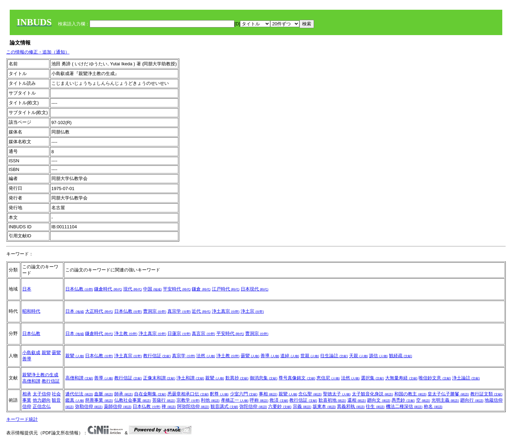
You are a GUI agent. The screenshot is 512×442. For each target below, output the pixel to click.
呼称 (259, 400)
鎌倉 (201, 289)
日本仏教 (79, 289)
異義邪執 (351, 406)
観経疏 (400, 355)
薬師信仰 (118, 406)
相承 (26, 393)
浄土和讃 (190, 377)
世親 (309, 355)
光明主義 (445, 400)
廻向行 (472, 400)
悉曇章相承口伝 (188, 393)
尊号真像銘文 (297, 377)
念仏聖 (310, 393)
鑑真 (74, 400)
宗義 (302, 406)
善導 (26, 358)
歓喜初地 (332, 400)
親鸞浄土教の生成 (40, 374)
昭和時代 (31, 311)
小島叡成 (31, 352)
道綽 (289, 355)
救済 (279, 400)
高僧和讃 (31, 381)
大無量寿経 (401, 377)
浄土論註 (466, 377)
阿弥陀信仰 (193, 406)
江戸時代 (226, 289)
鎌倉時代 (108, 289)
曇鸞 (56, 352)
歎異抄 (237, 377)
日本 (26, 289)
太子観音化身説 (372, 393)
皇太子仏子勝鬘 (448, 393)
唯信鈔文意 (435, 377)
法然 (205, 355)
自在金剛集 (150, 393)
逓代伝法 (79, 393)
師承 (123, 393)
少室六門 (244, 393)
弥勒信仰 (89, 406)
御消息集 (264, 377)
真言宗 (203, 333)
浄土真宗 (226, 311)
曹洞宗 (154, 311)
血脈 (103, 393)
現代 (132, 289)
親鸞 (46, 352)
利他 (210, 400)
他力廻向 (42, 400)
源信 (378, 355)
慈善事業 (99, 400)
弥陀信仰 (253, 406)
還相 (356, 400)
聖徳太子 (337, 393)
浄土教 (126, 333)
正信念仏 (42, 406)
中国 (152, 289)
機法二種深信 (404, 406)
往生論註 (334, 355)
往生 (375, 406)
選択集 (372, 377)
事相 (268, 393)
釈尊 (219, 393)
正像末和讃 (159, 377)
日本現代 (255, 289)
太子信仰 (42, 393)
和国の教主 (410, 393)
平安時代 (177, 289)
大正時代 (99, 311)
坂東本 (324, 406)
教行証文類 (486, 393)
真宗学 (179, 311)
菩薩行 (163, 400)
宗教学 (188, 400)
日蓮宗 (179, 333)
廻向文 (378, 400)
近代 (201, 311)
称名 (433, 406)
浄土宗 (252, 311)
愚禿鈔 (403, 400)
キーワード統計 (22, 419)
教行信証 (157, 355)
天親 (358, 355)
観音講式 (224, 406)
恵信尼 (328, 377)
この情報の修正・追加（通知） (37, 52)
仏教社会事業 (132, 400)
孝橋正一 (235, 400)
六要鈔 (279, 406)
